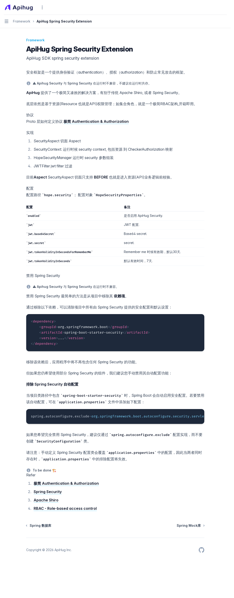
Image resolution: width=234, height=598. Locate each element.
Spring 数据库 (38, 525)
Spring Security (48, 491)
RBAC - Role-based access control (65, 508)
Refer (30, 475)
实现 (30, 132)
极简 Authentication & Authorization (96, 121)
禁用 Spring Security (43, 275)
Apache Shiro (46, 500)
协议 (30, 115)
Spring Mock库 (190, 525)
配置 (30, 188)
